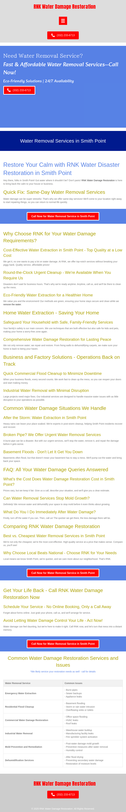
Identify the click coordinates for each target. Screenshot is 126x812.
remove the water (12, 304)
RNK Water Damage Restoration (98, 180)
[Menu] (63, 21)
